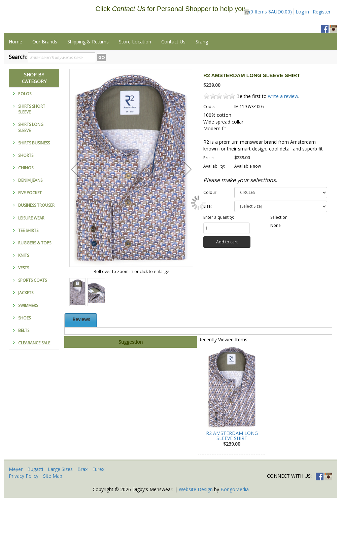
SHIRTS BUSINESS (34, 190)
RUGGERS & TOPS (34, 290)
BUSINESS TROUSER (36, 252)
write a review (283, 143)
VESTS (23, 315)
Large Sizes (60, 516)
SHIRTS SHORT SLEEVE (31, 156)
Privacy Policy (23, 523)
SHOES (24, 365)
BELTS (23, 377)
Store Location (135, 89)
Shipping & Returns (88, 89)
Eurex (98, 516)
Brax (82, 516)
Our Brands (44, 89)
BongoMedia (234, 536)
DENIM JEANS (30, 227)
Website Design (196, 536)
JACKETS (25, 340)
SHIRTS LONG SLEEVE (30, 174)
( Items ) (268, 11)
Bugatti (35, 516)
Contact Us (173, 89)
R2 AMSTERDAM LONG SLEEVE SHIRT (232, 482)
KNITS (23, 302)
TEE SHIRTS (28, 277)
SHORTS (25, 202)
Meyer (16, 516)
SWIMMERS (28, 352)
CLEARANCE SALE (34, 390)
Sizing (202, 89)
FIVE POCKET (30, 240)
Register (322, 11)
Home (15, 89)
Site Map (52, 523)
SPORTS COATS (32, 327)
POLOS (24, 141)
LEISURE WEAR (31, 265)
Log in (302, 11)
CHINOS (25, 215)
